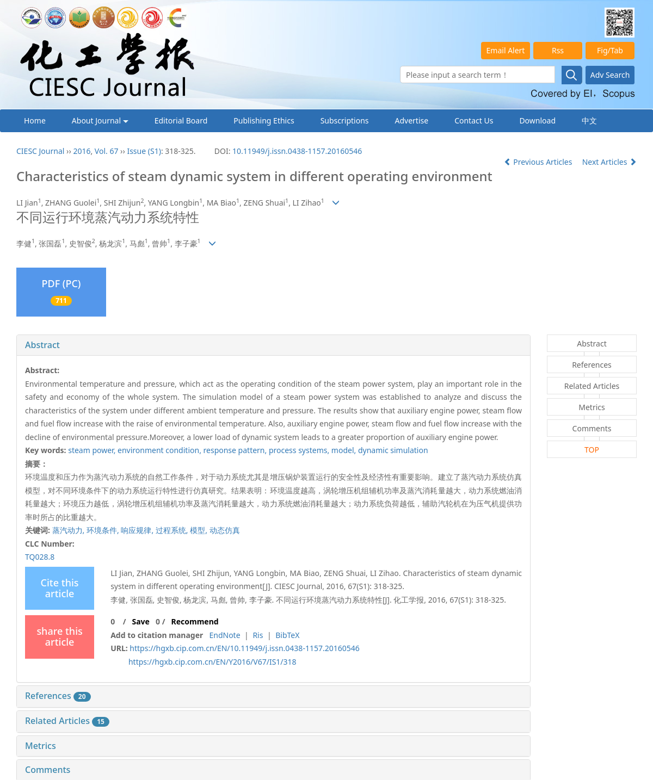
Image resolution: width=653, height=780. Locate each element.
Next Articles (609, 162)
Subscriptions (345, 120)
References (58, 696)
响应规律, (138, 530)
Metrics (40, 746)
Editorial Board (181, 120)
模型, (199, 530)
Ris (257, 635)
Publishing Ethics (263, 120)
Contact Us (473, 120)
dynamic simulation (393, 450)
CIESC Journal (40, 151)
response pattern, (236, 450)
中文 (589, 120)
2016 (81, 151)
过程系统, (173, 530)
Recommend (195, 621)
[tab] (273, 345)
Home (35, 120)
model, (344, 450)
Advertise (412, 120)
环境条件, (104, 530)
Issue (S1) (144, 151)
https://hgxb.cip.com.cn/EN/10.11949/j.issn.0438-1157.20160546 (244, 648)
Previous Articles (539, 162)
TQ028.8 (39, 557)
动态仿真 (225, 530)
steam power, (93, 450)
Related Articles (67, 721)
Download (537, 120)
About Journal (100, 120)
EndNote (224, 635)
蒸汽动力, (69, 530)
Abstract (42, 345)
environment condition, (160, 450)
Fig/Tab (610, 50)
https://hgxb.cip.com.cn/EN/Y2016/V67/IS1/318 (212, 662)
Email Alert (505, 50)
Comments (47, 770)
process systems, (300, 450)
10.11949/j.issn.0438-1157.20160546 (297, 151)
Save (140, 621)
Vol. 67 (107, 151)
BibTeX (287, 635)
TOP (591, 449)
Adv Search (610, 75)
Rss (558, 50)
